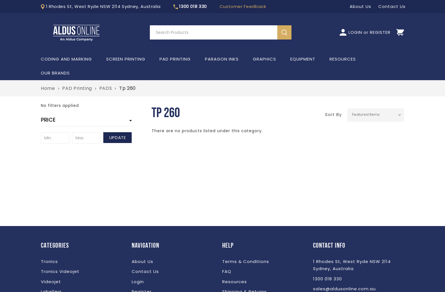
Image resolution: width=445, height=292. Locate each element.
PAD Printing (175, 59)
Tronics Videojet (60, 271)
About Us (142, 261)
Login (138, 282)
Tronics (49, 261)
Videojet (51, 282)
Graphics (264, 59)
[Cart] (400, 32)
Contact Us (145, 271)
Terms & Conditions (245, 261)
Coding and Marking (66, 59)
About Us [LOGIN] (360, 6)
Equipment (302, 59)
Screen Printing (125, 59)
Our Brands (55, 73)
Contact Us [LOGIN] (392, 6)
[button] (86, 122)
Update (117, 137)
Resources (342, 59)
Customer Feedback (243, 6)
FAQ (226, 271)
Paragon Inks (222, 59)
